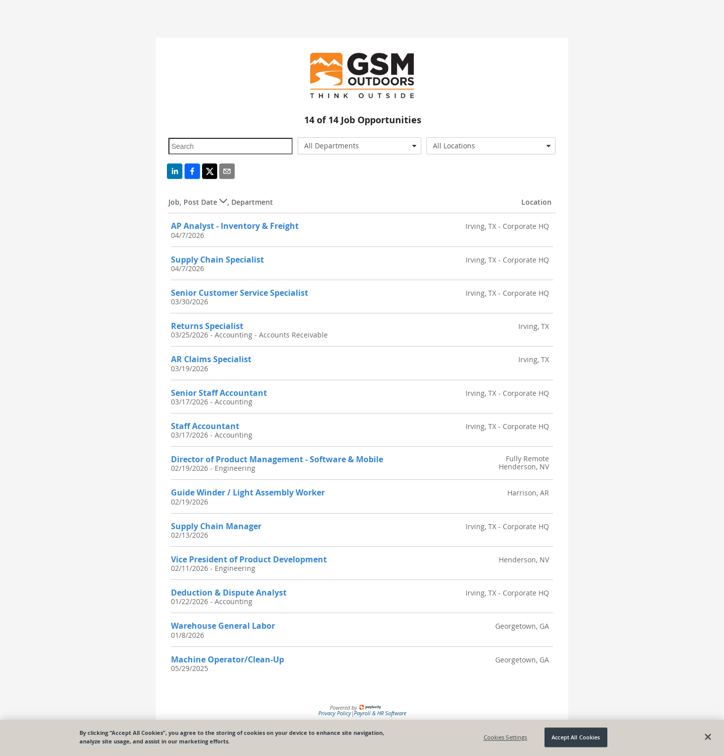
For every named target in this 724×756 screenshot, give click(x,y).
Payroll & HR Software (380, 713)
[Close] (708, 737)
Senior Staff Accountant (219, 392)
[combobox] (360, 145)
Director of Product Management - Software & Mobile (277, 459)
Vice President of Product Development (249, 559)
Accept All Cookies (576, 737)
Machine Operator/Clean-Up (227, 659)
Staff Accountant (205, 426)
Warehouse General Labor (223, 625)
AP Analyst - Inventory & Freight (235, 225)
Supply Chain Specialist (217, 259)
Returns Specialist (207, 325)
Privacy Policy (334, 713)
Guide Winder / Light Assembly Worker (248, 492)
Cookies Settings (505, 737)
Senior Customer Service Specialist (239, 292)
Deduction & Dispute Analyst (229, 592)
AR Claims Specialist (211, 359)
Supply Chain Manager (216, 526)
